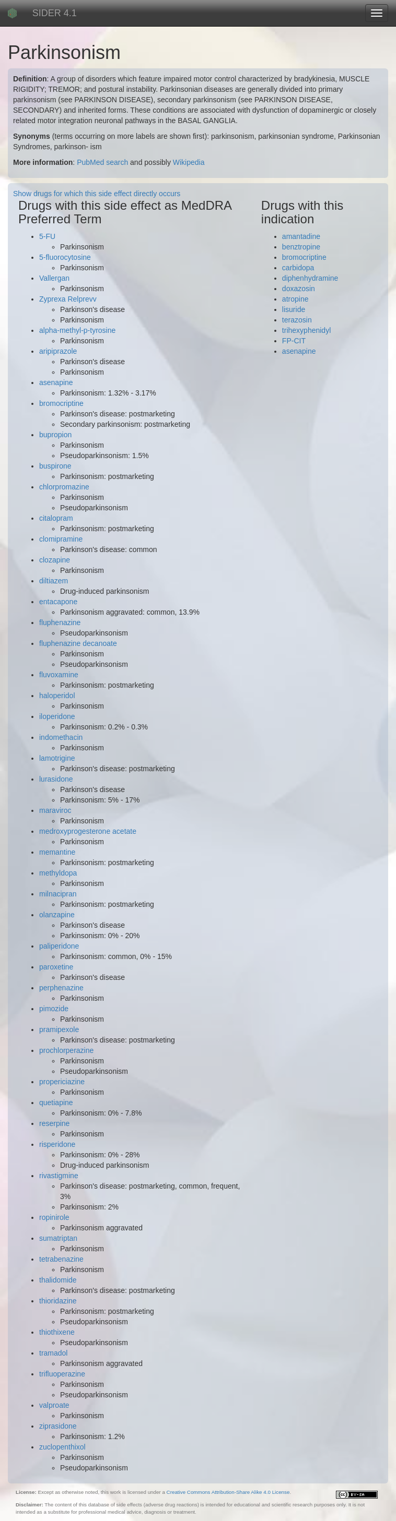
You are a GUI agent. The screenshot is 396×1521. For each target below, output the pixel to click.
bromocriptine (61, 403)
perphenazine (61, 988)
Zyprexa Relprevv (68, 299)
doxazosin (298, 288)
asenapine (56, 382)
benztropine (301, 247)
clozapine (54, 560)
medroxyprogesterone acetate (87, 831)
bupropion (55, 434)
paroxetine (56, 967)
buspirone (55, 466)
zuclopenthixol (62, 1447)
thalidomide (58, 1280)
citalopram (56, 518)
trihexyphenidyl (306, 330)
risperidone (57, 1144)
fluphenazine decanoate (78, 643)
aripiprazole (58, 351)
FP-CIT (294, 341)
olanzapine (57, 915)
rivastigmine (58, 1175)
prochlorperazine (66, 1050)
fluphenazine (59, 622)
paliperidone (59, 946)
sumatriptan (58, 1238)
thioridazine (58, 1301)
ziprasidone (58, 1426)
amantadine (301, 236)
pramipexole (59, 1029)
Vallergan (54, 278)
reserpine (54, 1123)
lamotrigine (57, 758)
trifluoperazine (62, 1374)
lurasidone (56, 779)
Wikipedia (189, 162)
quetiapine (56, 1102)
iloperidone (57, 716)
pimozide (53, 1008)
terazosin (297, 320)
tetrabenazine (61, 1259)
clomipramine (61, 539)
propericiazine (62, 1081)
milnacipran (58, 894)
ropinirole (54, 1217)
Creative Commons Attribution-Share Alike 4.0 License (228, 1492)
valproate (54, 1405)
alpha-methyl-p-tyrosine (77, 330)
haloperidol (57, 695)
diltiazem (53, 581)
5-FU (47, 236)
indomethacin (61, 737)
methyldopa (58, 873)
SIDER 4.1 (54, 13)
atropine (295, 299)
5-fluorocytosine (65, 257)
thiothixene (57, 1332)
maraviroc (55, 810)
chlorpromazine (64, 487)
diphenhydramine (310, 278)
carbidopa (298, 268)
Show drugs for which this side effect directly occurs (96, 193)
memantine (57, 852)
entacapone (58, 601)
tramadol (53, 1353)
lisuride (293, 309)
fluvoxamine (58, 674)
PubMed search (102, 162)
